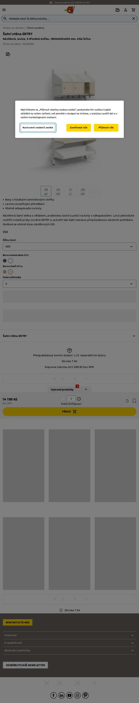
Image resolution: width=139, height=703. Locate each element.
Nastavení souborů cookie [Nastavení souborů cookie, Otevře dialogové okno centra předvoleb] (38, 127)
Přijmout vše (106, 127)
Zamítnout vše (78, 127)
